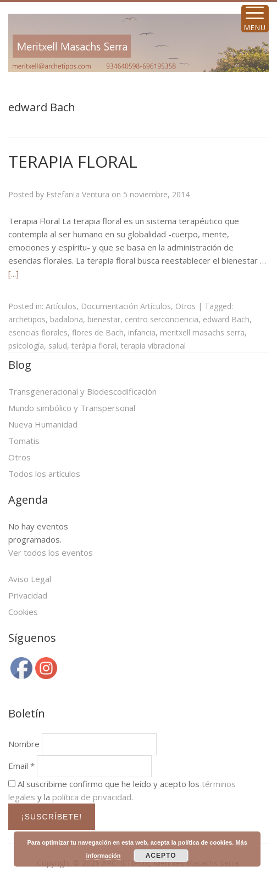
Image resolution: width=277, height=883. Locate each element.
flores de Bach (98, 332)
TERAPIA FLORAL (72, 161)
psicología (26, 345)
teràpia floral (94, 345)
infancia (142, 332)
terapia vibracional (153, 345)
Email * (21, 765)
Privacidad (27, 595)
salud (57, 345)
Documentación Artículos (126, 306)
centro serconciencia (161, 319)
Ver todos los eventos (50, 552)
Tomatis (24, 440)
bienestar (103, 319)
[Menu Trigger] (255, 18)
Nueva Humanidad (42, 424)
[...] (13, 273)
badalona (66, 319)
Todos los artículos (44, 473)
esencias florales (38, 332)
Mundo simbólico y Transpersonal (71, 407)
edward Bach (226, 319)
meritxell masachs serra (202, 332)
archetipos (27, 319)
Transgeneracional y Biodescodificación (82, 391)
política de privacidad (91, 796)
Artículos (61, 306)
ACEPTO (161, 855)
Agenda (28, 499)
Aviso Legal (29, 578)
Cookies (23, 611)
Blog (19, 364)
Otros (185, 306)
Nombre (24, 743)
